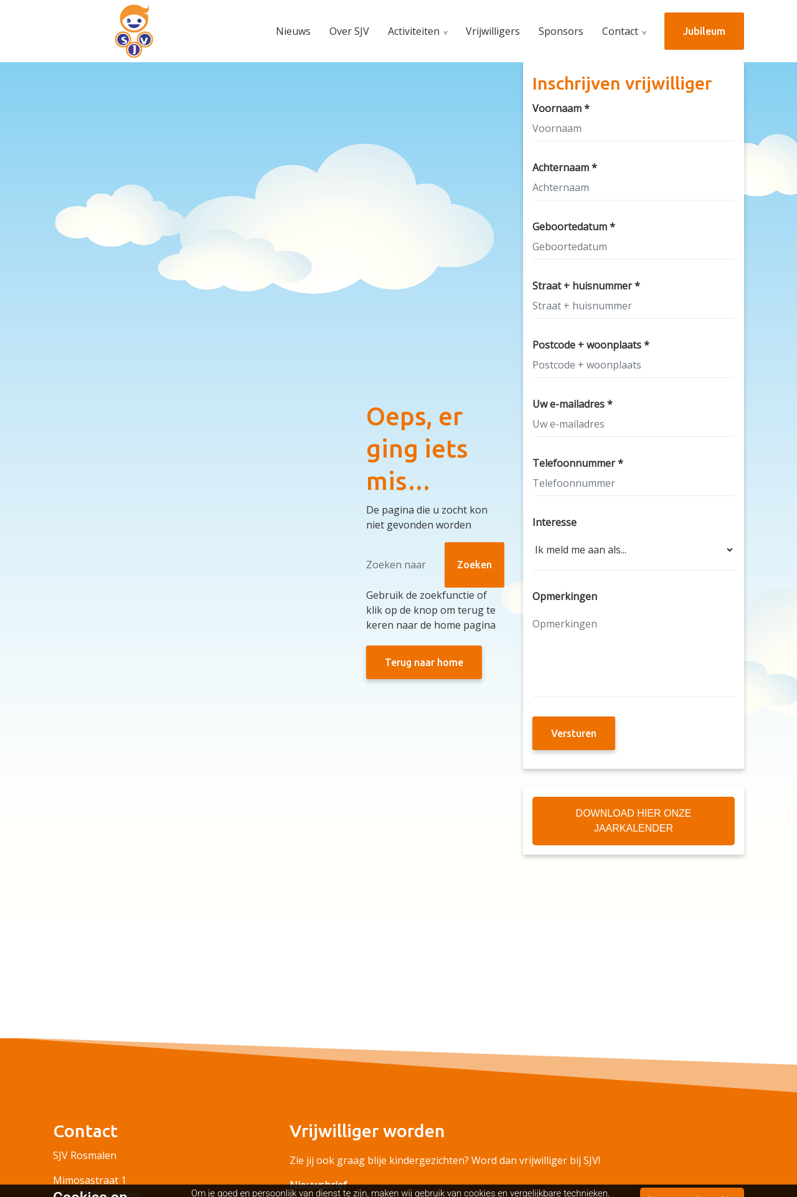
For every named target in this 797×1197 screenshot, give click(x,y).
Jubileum (704, 31)
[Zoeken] (435, 565)
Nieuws (293, 31)
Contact (620, 31)
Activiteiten (414, 31)
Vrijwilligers (493, 31)
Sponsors (561, 31)
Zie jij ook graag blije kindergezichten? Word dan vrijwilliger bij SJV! (445, 1160)
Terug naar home (424, 662)
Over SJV (349, 31)
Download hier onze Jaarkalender (634, 820)
